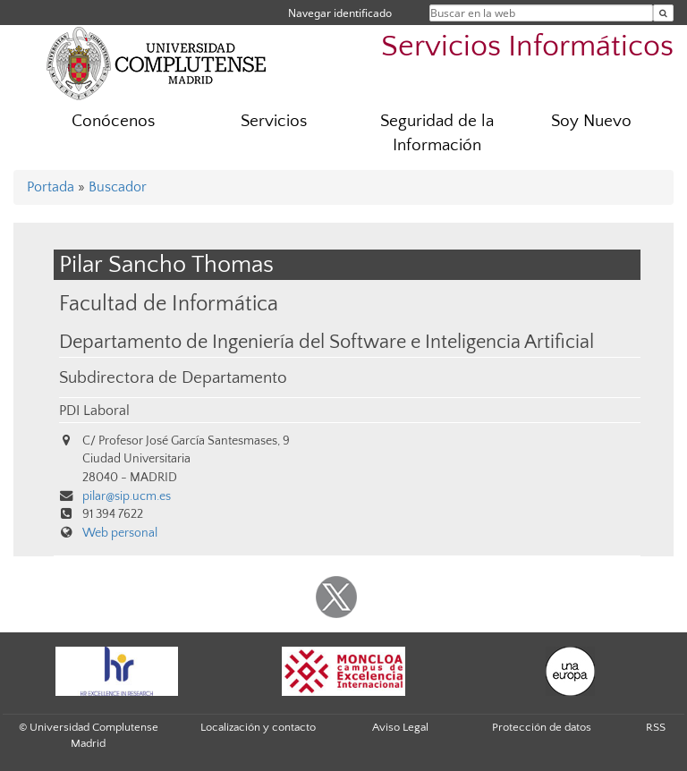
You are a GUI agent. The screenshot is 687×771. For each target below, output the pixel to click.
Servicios (274, 121)
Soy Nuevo (591, 121)
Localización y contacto (258, 727)
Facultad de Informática (168, 304)
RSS (656, 727)
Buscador (118, 187)
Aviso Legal (400, 727)
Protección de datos (541, 727)
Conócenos (113, 121)
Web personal (119, 533)
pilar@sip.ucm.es (126, 496)
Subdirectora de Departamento (173, 378)
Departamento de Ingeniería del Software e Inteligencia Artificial (326, 342)
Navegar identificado (340, 13)
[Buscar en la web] (663, 12)
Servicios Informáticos (527, 47)
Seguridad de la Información (437, 133)
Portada (50, 187)
